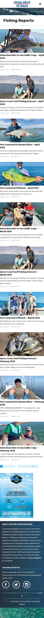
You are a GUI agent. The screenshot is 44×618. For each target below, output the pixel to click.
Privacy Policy (25, 601)
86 (28, 466)
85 (24, 466)
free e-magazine (35, 558)
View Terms (15, 601)
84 (20, 466)
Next (33, 466)
